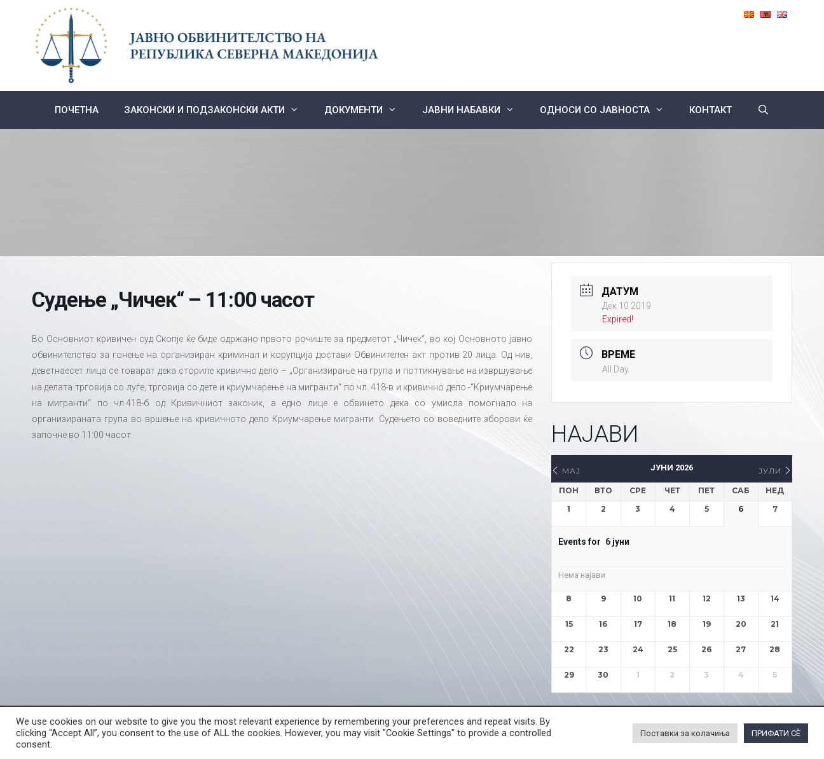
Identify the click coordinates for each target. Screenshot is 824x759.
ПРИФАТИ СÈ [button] (776, 733)
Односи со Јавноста (608, 110)
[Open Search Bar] (763, 110)
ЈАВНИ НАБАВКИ (474, 110)
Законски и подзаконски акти (218, 110)
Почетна (77, 110)
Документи (366, 110)
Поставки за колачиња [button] (685, 733)
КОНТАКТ (710, 110)
